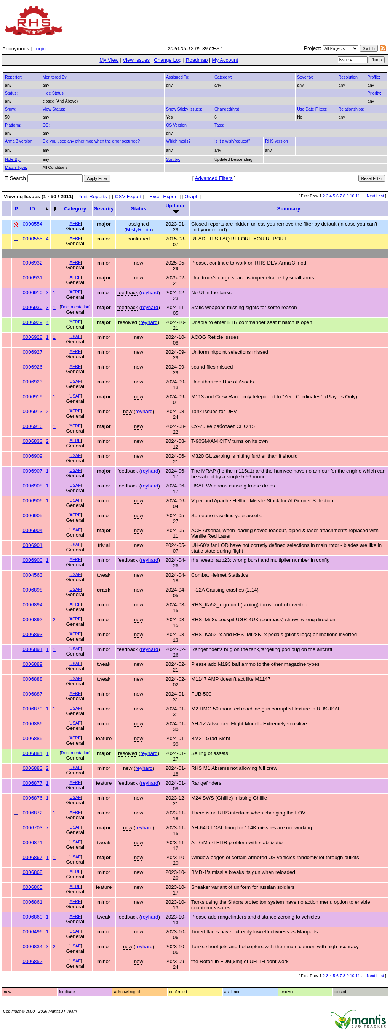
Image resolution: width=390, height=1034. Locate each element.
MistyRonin (138, 229)
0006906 (32, 500)
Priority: (374, 93)
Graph (192, 196)
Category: (223, 77)
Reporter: (13, 77)
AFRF (75, 223)
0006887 (32, 694)
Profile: (374, 77)
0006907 (32, 471)
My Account (225, 60)
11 (357, 196)
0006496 (32, 932)
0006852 (32, 961)
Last (380, 196)
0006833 (32, 441)
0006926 (32, 367)
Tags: (219, 125)
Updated (176, 205)
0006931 (32, 278)
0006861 (32, 902)
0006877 (32, 783)
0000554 (32, 224)
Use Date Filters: (312, 109)
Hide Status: (54, 93)
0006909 (32, 456)
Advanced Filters (214, 178)
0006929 (32, 322)
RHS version (276, 141)
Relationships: (351, 109)
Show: (10, 109)
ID (32, 209)
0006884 (32, 753)
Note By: (13, 159)
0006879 (32, 709)
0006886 (32, 723)
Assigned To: (177, 77)
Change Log (168, 60)
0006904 (32, 530)
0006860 (32, 917)
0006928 (32, 337)
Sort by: (173, 159)
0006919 (32, 396)
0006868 (32, 872)
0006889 (32, 664)
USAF (75, 336)
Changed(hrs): (227, 109)
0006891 (32, 649)
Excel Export (163, 196)
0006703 (32, 827)
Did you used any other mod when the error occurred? (91, 141)
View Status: (54, 109)
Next (371, 196)
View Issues (136, 60)
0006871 (32, 842)
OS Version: (177, 125)
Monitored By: (55, 77)
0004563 (32, 575)
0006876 (32, 798)
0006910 (32, 292)
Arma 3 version (18, 141)
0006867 (32, 857)
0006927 (32, 352)
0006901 (32, 545)
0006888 (32, 679)
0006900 (32, 560)
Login (39, 48)
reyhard (149, 292)
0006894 (32, 605)
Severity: (305, 77)
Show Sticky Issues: (184, 109)
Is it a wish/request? (232, 141)
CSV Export (128, 196)
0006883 (32, 768)
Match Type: (16, 167)
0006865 (32, 887)
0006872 (32, 813)
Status (139, 209)
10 (352, 196)
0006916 (32, 426)
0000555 (32, 239)
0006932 (32, 263)
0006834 (32, 946)
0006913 (32, 411)
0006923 (32, 382)
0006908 (32, 486)
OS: (46, 125)
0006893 (32, 634)
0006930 (32, 307)
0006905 (32, 515)
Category (75, 209)
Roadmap (197, 60)
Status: (11, 93)
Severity (104, 209)
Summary (288, 209)
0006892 (32, 619)
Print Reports (92, 196)
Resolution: (349, 77)
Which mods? (178, 141)
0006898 (32, 590)
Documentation (75, 307)
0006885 (32, 738)
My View (108, 60)
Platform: (13, 125)
